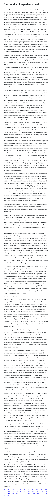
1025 (5, 491)
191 (42, 493)
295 (46, 493)
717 (25, 491)
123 (28, 489)
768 (8, 489)
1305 (38, 491)
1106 (5, 493)
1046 (45, 489)
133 (4, 489)
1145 (12, 489)
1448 (41, 489)
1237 (42, 491)
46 (8, 495)
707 (46, 491)
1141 (34, 493)
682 (21, 491)
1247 (33, 491)
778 (29, 491)
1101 (17, 491)
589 (20, 489)
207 (13, 491)
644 (9, 491)
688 (17, 493)
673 (9, 493)
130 (4, 495)
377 (38, 493)
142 (32, 489)
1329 (12, 495)
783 (13, 493)
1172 (29, 493)
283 (24, 489)
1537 (25, 493)
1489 (37, 489)
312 (17, 489)
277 (20, 493)
